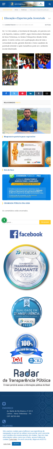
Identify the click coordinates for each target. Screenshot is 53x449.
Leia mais (13, 439)
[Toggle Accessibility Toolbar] (4, 220)
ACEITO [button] (16, 444)
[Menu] (3, 4)
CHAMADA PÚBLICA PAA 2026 (17, 203)
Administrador (10, 25)
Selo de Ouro (9, 170)
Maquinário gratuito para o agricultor (19, 137)
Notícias (48, 25)
